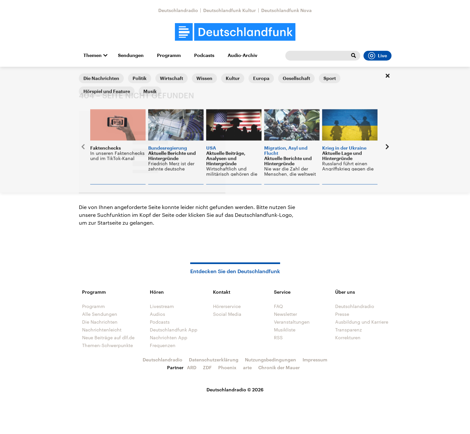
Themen (92, 55)
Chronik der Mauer (279, 367)
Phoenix (227, 367)
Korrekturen (348, 337)
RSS (278, 337)
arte (247, 367)
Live (377, 55)
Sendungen (131, 55)
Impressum (315, 359)
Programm (169, 55)
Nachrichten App (168, 337)
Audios (157, 314)
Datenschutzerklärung (213, 359)
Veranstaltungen (292, 322)
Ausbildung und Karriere (361, 322)
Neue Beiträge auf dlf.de (108, 337)
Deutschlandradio (178, 10)
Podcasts (204, 55)
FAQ (278, 306)
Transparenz (348, 329)
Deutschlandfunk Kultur (229, 10)
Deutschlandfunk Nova (286, 10)
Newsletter (285, 314)
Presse (342, 314)
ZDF (207, 367)
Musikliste (284, 329)
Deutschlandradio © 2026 (235, 389)
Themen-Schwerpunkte (107, 345)
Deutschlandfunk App (173, 329)
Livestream (162, 306)
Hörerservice (227, 306)
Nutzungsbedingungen (270, 359)
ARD (191, 367)
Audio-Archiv (242, 55)
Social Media (227, 314)
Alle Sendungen (99, 314)
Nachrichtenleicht (101, 329)
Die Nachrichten (100, 322)
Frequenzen (163, 345)
